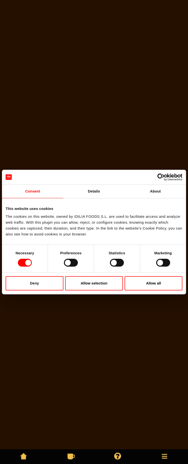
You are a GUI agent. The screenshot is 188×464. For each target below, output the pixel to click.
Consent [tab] (32, 191)
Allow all (153, 283)
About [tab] (155, 191)
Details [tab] (94, 191)
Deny (34, 283)
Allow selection (94, 283)
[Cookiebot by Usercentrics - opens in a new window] (161, 177)
